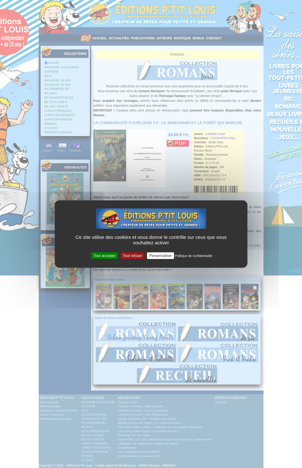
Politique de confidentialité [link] (193, 255)
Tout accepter (105, 255)
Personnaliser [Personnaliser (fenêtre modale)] (160, 255)
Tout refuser (132, 255)
